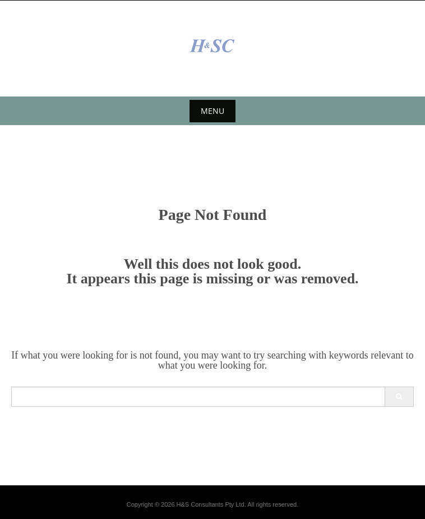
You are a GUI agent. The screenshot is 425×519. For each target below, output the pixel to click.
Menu (212, 110)
